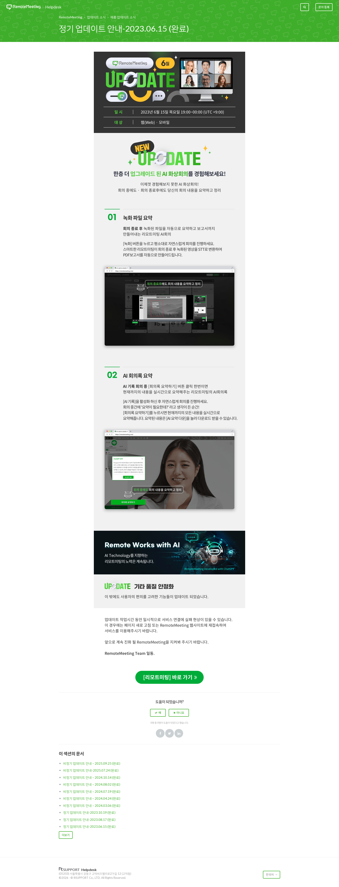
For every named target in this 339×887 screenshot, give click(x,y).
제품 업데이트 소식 (123, 17)
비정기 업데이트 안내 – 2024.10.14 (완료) (91, 777)
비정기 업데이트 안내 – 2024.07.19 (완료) (91, 791)
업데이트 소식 (96, 17)
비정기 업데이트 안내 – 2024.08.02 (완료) (91, 784)
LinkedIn (178, 733)
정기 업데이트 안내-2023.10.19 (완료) (89, 812)
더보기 (66, 835)
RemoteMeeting (70, 17)
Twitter (169, 733)
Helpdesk (53, 7)
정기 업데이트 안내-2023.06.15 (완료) (89, 826)
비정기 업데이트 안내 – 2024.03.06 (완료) (91, 805)
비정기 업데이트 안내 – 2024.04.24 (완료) (91, 798)
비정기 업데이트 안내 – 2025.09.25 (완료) (91, 763)
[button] (158, 713)
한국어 (270, 874)
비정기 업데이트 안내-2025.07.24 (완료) (90, 770)
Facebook (160, 733)
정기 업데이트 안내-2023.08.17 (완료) (89, 819)
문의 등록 (323, 7)
